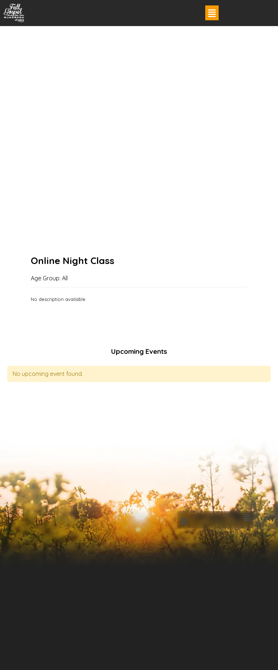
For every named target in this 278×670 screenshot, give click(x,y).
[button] (212, 12)
